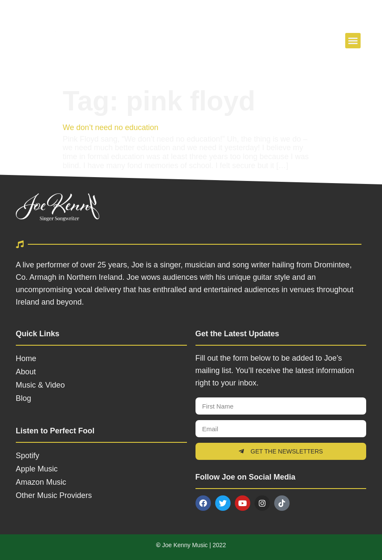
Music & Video (40, 385)
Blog (23, 398)
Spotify (27, 455)
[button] (353, 40)
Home (26, 358)
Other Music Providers (54, 495)
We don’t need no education (111, 127)
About (26, 371)
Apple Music (37, 469)
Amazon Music (41, 482)
